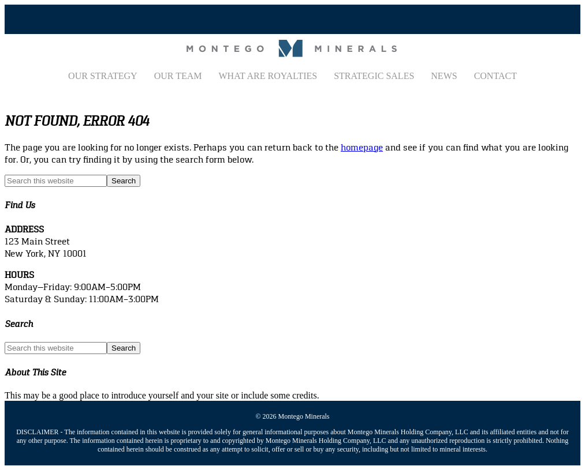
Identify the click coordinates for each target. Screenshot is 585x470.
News (444, 76)
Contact (495, 76)
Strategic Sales (374, 76)
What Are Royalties (267, 76)
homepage (362, 147)
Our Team (178, 76)
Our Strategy (102, 76)
